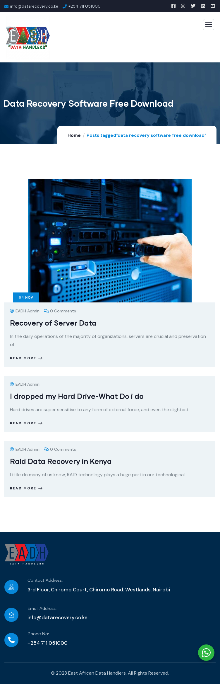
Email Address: (42, 609)
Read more (27, 358)
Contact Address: (45, 580)
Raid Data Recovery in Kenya (61, 461)
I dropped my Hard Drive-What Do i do (77, 396)
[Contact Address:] (11, 587)
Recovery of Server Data (53, 323)
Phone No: (38, 634)
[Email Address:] (11, 615)
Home (74, 135)
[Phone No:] (11, 640)
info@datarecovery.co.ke (57, 617)
